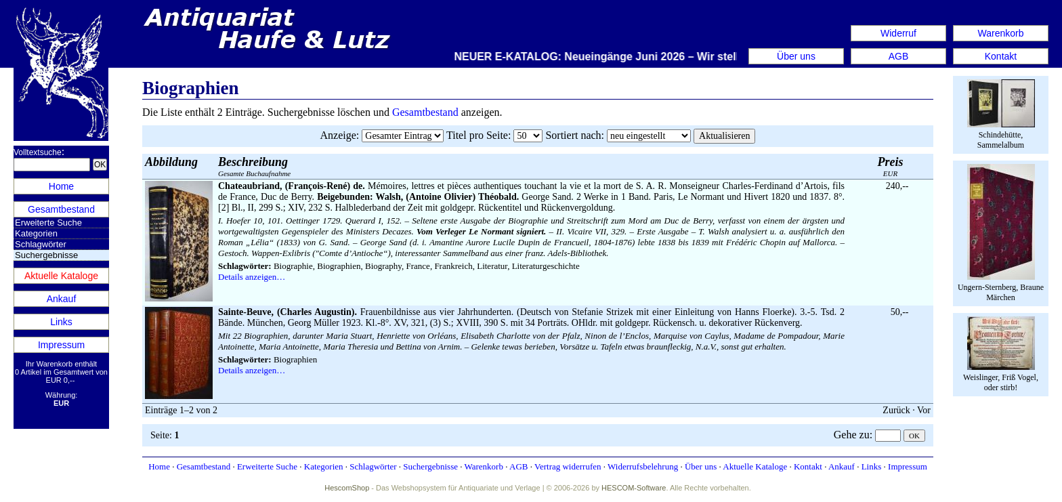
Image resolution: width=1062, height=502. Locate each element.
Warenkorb (1001, 33)
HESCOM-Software (633, 488)
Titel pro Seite (477, 135)
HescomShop (346, 488)
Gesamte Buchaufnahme (254, 166)
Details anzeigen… (251, 277)
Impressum (61, 344)
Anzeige (338, 135)
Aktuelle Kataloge (61, 275)
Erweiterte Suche (48, 222)
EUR (891, 166)
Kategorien (36, 233)
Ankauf (62, 298)
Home (61, 186)
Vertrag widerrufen (567, 466)
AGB (899, 56)
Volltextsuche (38, 152)
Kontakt (1001, 56)
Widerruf (898, 33)
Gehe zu (852, 434)
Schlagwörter (40, 244)
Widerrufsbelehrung (643, 466)
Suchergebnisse (430, 466)
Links (61, 321)
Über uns (796, 56)
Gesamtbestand (61, 209)
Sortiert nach (573, 135)
